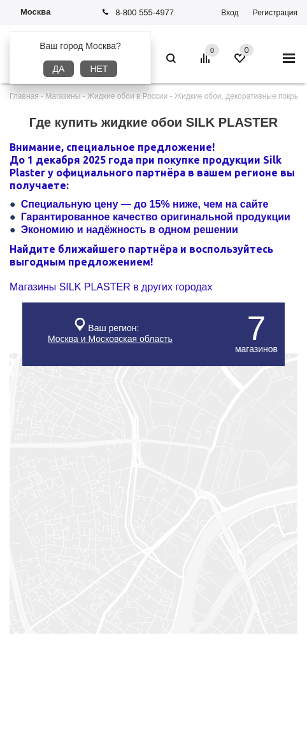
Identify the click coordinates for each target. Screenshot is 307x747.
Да (59, 69)
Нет (99, 69)
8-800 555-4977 (144, 12)
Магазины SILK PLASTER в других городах (111, 286)
